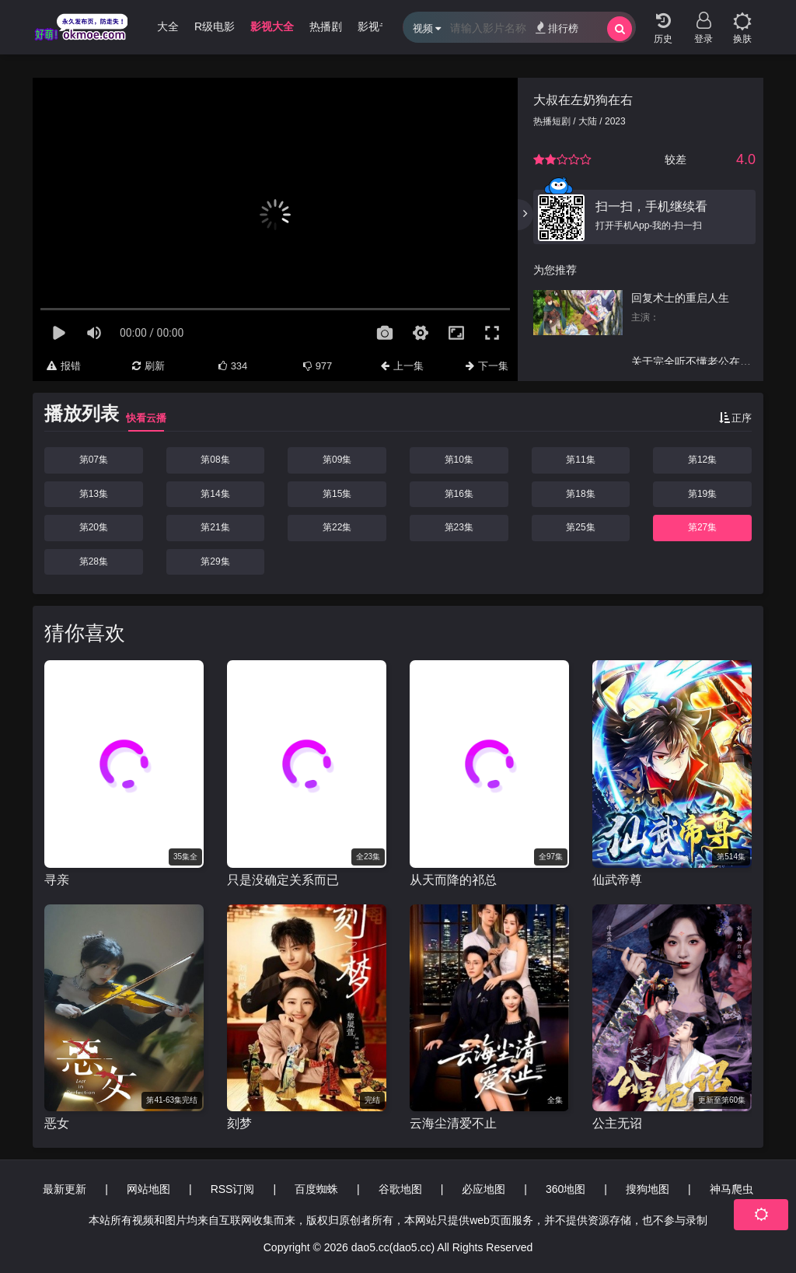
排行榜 (557, 27)
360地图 (565, 1189)
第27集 (702, 527)
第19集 (702, 493)
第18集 (580, 493)
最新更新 (64, 1189)
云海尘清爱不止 (453, 1123)
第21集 (215, 527)
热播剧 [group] (325, 26)
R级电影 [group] (214, 26)
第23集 (459, 527)
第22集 (337, 527)
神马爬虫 (731, 1189)
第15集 (337, 493)
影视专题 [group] (379, 26)
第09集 (337, 459)
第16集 (459, 493)
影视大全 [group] (272, 26)
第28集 (93, 561)
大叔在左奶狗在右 (583, 100)
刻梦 (239, 1123)
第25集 (580, 527)
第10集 (459, 459)
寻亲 (56, 880)
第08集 (215, 459)
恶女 (56, 1123)
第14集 (215, 493)
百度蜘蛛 (316, 1189)
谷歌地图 (400, 1189)
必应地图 (483, 1189)
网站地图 (148, 1189)
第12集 (702, 459)
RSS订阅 (233, 1189)
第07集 (93, 459)
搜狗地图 (647, 1189)
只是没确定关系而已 (283, 880)
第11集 (580, 459)
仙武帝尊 (617, 880)
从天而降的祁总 (453, 880)
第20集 (93, 527)
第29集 (215, 561)
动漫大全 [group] (157, 26)
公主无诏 (617, 1123)
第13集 (93, 493)
